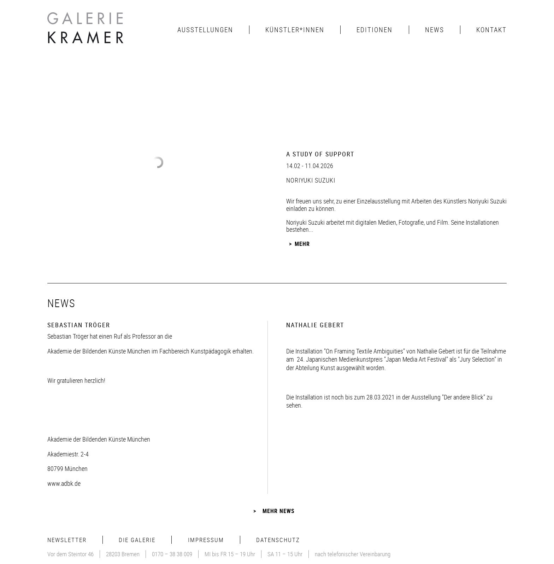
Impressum (206, 540)
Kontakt (491, 29)
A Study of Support (320, 154)
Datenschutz (278, 540)
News (434, 29)
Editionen (374, 29)
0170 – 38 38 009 (172, 554)
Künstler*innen (294, 29)
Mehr (302, 244)
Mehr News (279, 511)
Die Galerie (137, 540)
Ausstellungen (205, 29)
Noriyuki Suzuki (310, 180)
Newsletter (67, 540)
